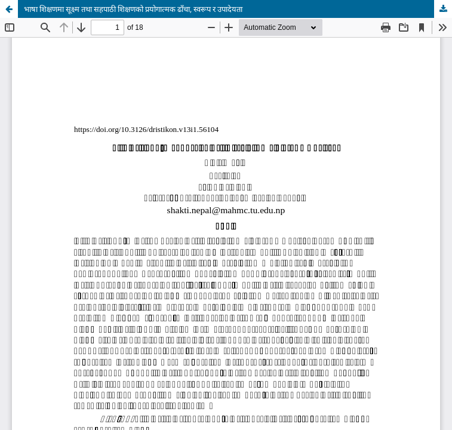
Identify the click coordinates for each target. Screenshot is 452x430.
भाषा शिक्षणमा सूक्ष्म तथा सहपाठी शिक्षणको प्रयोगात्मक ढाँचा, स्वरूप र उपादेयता (133, 9)
